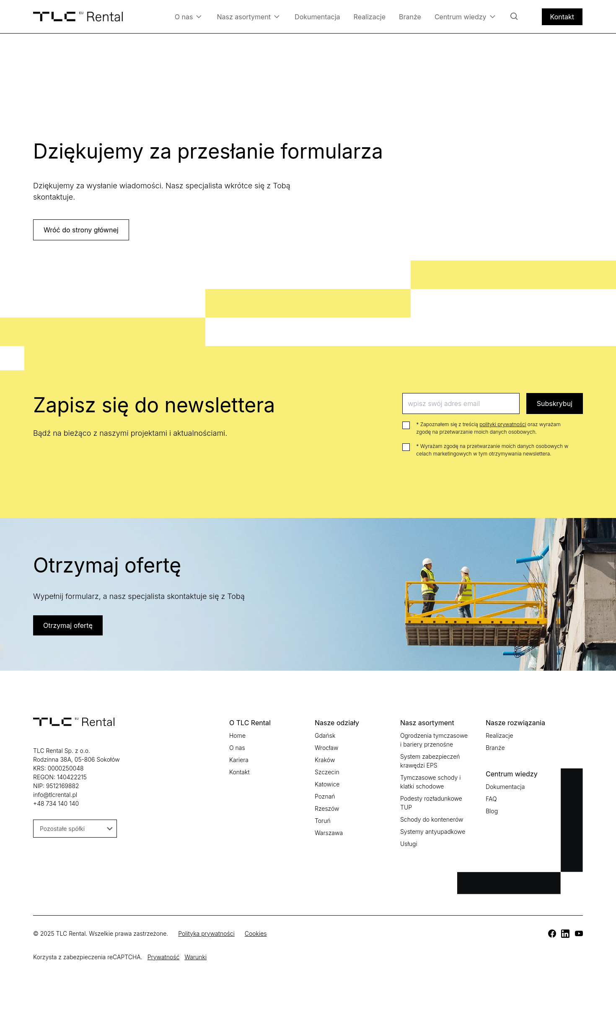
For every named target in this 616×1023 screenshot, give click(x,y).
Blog (492, 811)
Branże (410, 17)
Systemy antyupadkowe (432, 831)
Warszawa (329, 832)
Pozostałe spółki (76, 828)
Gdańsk (325, 735)
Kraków (325, 759)
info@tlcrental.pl (55, 794)
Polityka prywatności (206, 933)
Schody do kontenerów (431, 819)
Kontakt (562, 17)
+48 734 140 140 (56, 803)
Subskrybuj (554, 403)
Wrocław (326, 747)
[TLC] (552, 933)
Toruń (323, 820)
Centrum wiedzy (465, 16)
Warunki (195, 957)
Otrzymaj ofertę (68, 625)
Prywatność (164, 957)
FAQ (491, 798)
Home (237, 735)
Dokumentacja (317, 17)
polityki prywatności (502, 424)
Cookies (256, 933)
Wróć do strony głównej (81, 230)
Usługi (408, 843)
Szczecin (327, 772)
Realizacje (370, 17)
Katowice (327, 784)
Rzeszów (327, 808)
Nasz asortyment (248, 16)
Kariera (238, 759)
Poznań (325, 796)
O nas (188, 16)
